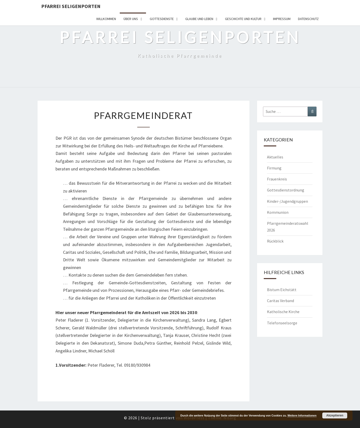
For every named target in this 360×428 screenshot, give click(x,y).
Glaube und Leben (199, 19)
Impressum (281, 19)
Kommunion (277, 212)
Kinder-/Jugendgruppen (287, 201)
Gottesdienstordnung (285, 189)
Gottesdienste (162, 19)
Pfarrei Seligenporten (70, 6)
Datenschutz (308, 19)
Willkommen (106, 19)
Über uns (131, 19)
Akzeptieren (334, 415)
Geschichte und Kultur (243, 19)
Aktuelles (275, 156)
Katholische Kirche (283, 311)
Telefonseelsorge (282, 322)
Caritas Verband (280, 300)
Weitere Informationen (302, 415)
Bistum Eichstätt (281, 289)
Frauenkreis (277, 178)
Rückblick (275, 241)
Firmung (274, 167)
